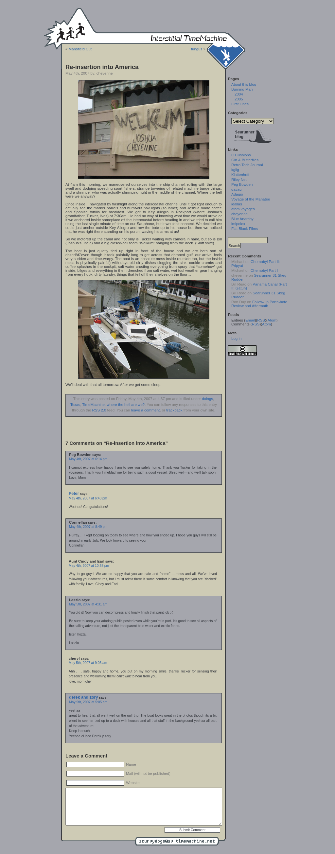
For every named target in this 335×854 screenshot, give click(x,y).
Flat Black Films (244, 229)
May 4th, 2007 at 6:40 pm (88, 498)
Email (250, 320)
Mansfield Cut (80, 49)
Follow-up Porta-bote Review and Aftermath (259, 304)
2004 (239, 94)
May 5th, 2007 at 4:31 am (88, 604)
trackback (174, 410)
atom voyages (243, 209)
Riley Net (239, 180)
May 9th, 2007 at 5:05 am (88, 702)
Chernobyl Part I (264, 270)
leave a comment (145, 410)
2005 (239, 99)
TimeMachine (93, 405)
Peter (74, 493)
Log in (236, 338)
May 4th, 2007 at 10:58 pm (89, 565)
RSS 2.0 (99, 410)
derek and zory (83, 697)
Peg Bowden (242, 184)
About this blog (243, 84)
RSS (261, 320)
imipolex (238, 224)
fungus (197, 49)
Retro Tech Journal (247, 165)
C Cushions (241, 155)
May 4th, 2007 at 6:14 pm (88, 459)
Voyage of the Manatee (250, 199)
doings (207, 399)
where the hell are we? (126, 405)
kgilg (235, 170)
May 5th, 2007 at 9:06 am (88, 663)
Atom (272, 320)
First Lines (240, 104)
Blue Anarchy (242, 219)
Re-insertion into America (102, 66)
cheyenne (239, 214)
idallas (236, 204)
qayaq (236, 189)
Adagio (237, 194)
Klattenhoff (240, 175)
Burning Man (242, 89)
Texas (75, 405)
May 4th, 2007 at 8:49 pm (88, 527)
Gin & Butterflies (244, 160)
